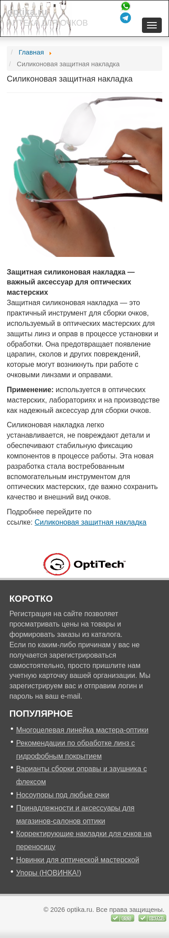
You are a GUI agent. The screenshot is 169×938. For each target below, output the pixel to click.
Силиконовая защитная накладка (90, 522)
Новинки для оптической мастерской (77, 860)
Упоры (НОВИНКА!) (49, 873)
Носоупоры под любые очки (63, 795)
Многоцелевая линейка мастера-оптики (82, 730)
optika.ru (27, 11)
